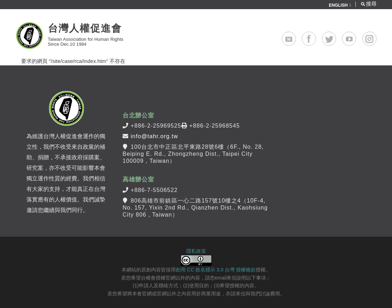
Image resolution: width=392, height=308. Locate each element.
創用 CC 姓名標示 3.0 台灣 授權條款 (216, 269)
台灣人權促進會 (85, 28)
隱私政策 (196, 251)
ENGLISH (338, 5)
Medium (295, 36)
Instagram (376, 36)
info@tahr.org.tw (154, 136)
